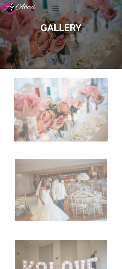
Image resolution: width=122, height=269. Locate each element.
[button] (55, 8)
